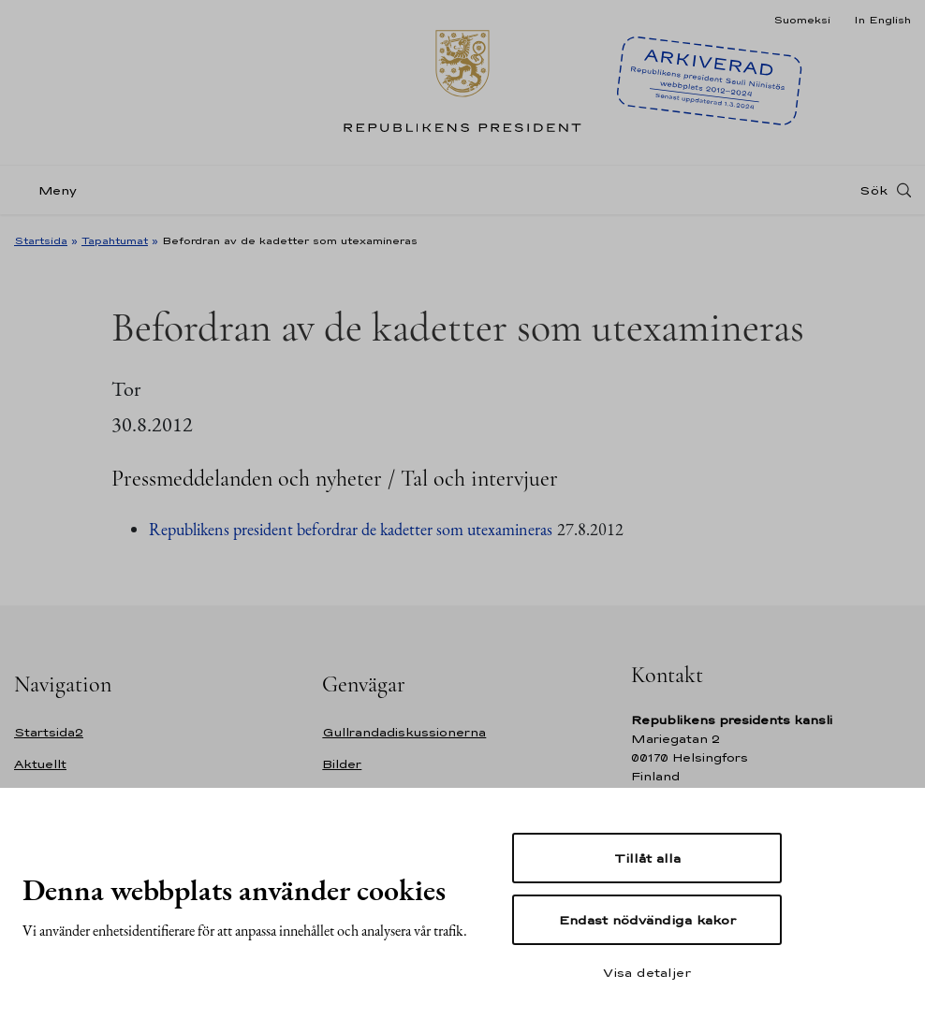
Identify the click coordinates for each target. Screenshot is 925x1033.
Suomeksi (801, 19)
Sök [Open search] (873, 190)
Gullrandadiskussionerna (404, 732)
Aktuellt (40, 764)
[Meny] (51, 190)
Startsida (40, 240)
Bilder (341, 764)
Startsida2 (48, 732)
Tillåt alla (647, 858)
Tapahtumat (114, 240)
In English (882, 19)
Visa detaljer (647, 972)
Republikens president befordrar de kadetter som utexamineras (350, 529)
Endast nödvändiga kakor (647, 919)
